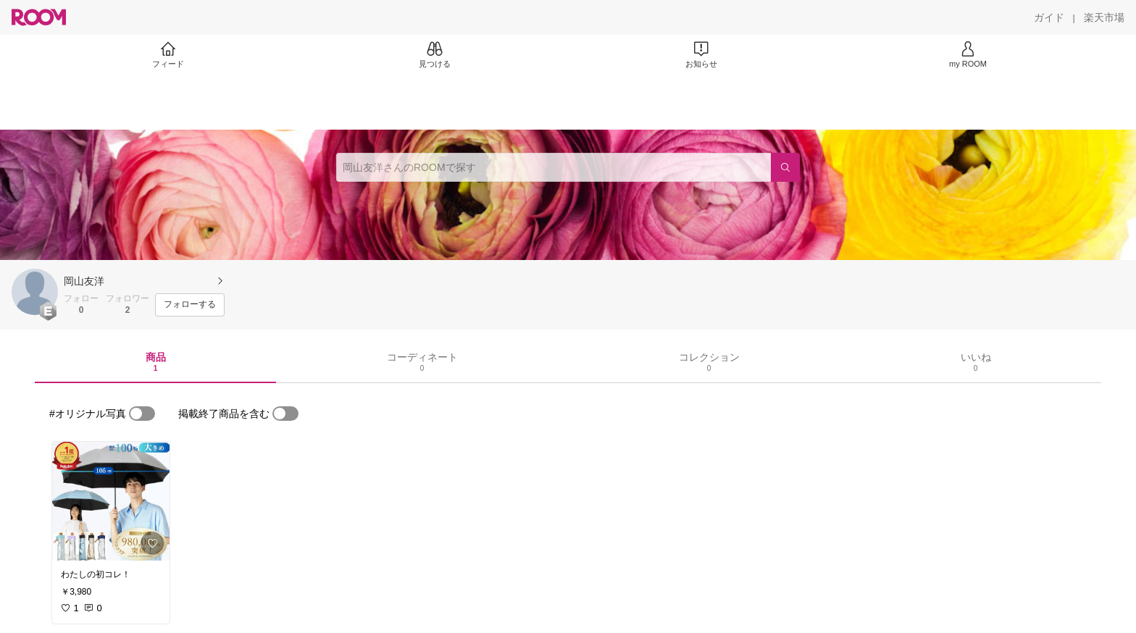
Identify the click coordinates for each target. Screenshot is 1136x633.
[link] (111, 501)
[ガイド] (1049, 17)
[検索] (785, 167)
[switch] (142, 413)
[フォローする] (190, 304)
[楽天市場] (1104, 17)
